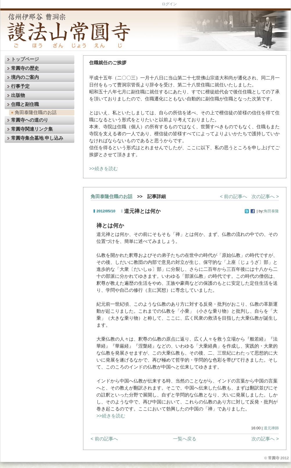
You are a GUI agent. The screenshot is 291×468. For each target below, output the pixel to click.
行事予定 (18, 86)
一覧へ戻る (184, 438)
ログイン (169, 4)
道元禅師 (271, 428)
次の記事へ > (265, 196)
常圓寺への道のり (27, 120)
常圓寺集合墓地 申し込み (34, 138)
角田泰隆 (271, 211)
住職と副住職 (22, 104)
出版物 (15, 95)
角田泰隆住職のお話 (33, 112)
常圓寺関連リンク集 (29, 129)
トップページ (22, 59)
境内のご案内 (22, 77)
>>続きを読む (103, 168)
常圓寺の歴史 (22, 68)
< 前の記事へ (233, 196)
